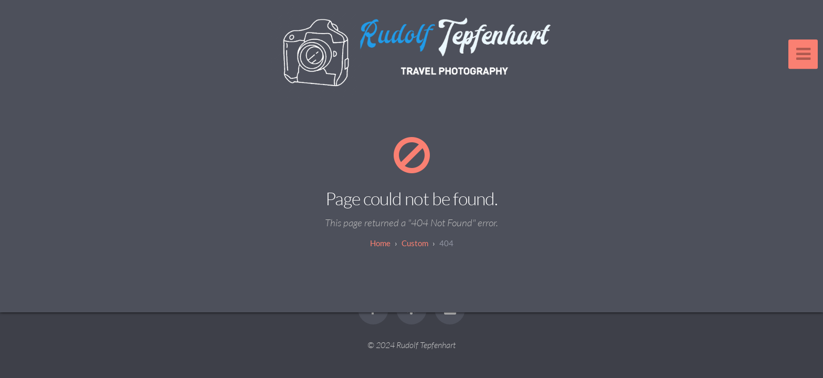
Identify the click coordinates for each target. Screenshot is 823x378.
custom (415, 243)
